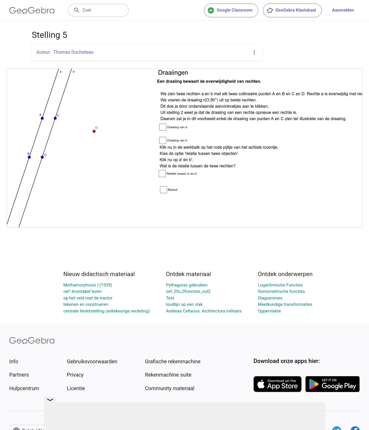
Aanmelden (343, 10)
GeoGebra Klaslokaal (291, 10)
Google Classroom (230, 10)
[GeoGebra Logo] (31, 10)
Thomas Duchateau (73, 52)
